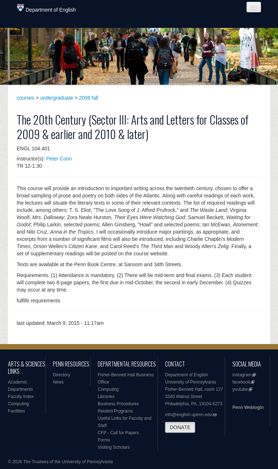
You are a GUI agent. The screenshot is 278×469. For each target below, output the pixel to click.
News (58, 382)
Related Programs (115, 411)
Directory (61, 374)
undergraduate (56, 98)
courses (25, 98)
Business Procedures (118, 403)
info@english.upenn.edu (188, 414)
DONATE (180, 427)
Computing (18, 403)
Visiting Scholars (114, 447)
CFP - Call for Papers (118, 432)
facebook (241, 382)
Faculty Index (21, 396)
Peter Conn (59, 159)
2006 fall (88, 98)
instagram (242, 374)
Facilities (16, 411)
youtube (240, 389)
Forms (104, 440)
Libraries (106, 396)
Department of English (46, 8)
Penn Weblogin (248, 407)
